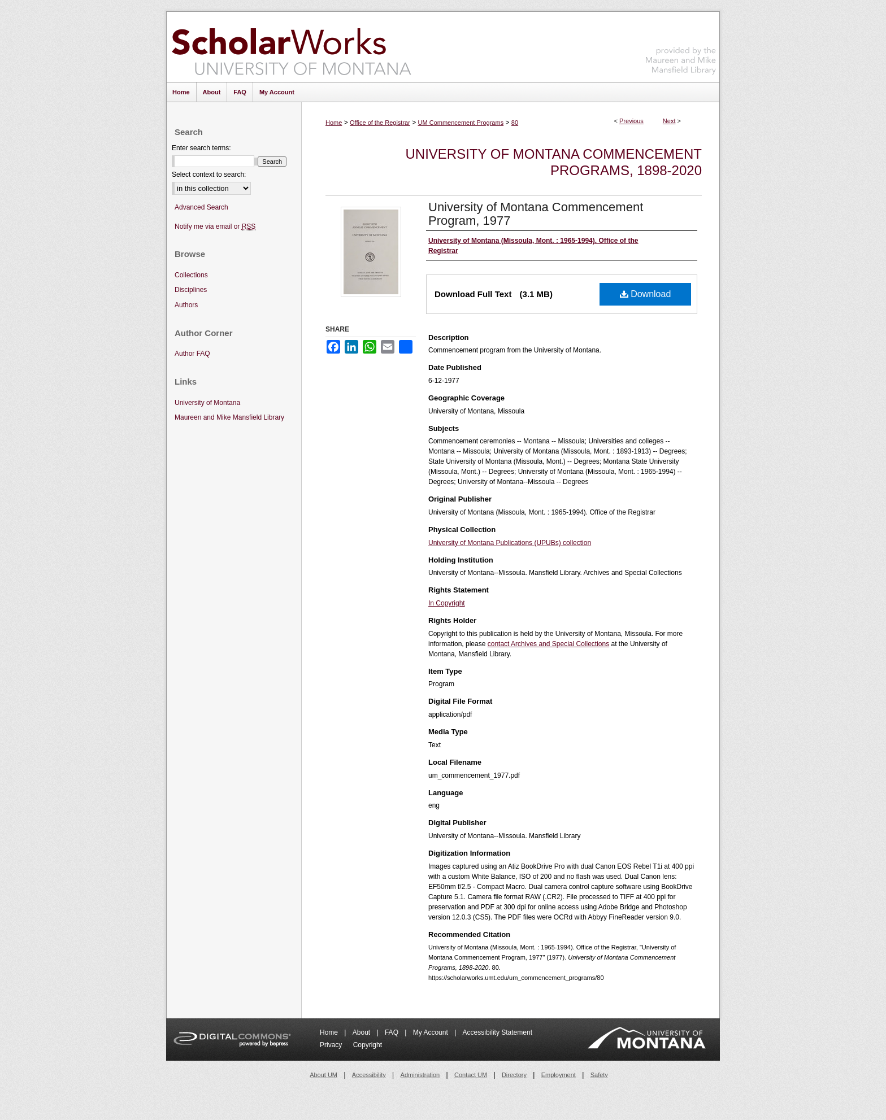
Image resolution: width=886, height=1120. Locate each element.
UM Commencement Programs (461, 122)
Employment (558, 1074)
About (362, 1032)
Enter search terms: (201, 148)
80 (514, 122)
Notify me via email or (215, 227)
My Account (431, 1032)
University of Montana (207, 403)
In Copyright (446, 603)
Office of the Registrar (380, 122)
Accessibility (369, 1074)
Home (333, 122)
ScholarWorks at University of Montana (291, 47)
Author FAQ (192, 354)
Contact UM (470, 1074)
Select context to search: (209, 174)
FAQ (392, 1032)
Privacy (332, 1045)
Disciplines (191, 290)
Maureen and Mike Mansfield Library (680, 45)
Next (669, 120)
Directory (514, 1074)
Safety (599, 1074)
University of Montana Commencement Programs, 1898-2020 (554, 162)
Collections (191, 275)
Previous (631, 120)
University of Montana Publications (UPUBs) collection (509, 543)
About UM (323, 1074)
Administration (420, 1074)
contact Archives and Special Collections (548, 644)
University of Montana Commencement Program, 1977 (535, 214)
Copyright (367, 1045)
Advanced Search (201, 207)
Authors (186, 305)
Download (645, 294)
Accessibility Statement (497, 1032)
